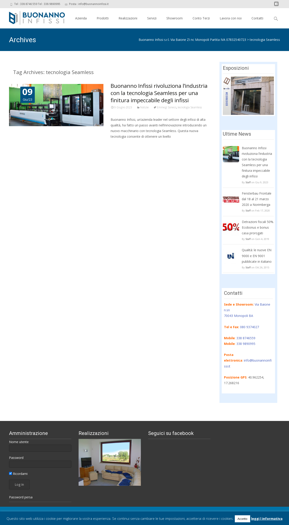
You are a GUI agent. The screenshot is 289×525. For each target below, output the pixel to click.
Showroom (174, 18)
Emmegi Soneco (166, 107)
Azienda (81, 18)
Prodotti (103, 18)
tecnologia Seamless (265, 39)
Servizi (151, 18)
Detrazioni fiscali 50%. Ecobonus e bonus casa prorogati (258, 227)
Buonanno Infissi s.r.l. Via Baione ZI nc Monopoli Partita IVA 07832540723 (192, 39)
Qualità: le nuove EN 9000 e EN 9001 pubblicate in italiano (257, 255)
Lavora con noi (231, 18)
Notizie (144, 107)
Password (16, 457)
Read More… (121, 145)
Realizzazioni (128, 18)
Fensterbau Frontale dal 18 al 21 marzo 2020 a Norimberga (256, 199)
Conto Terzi (201, 18)
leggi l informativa (266, 518)
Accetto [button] (242, 519)
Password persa (21, 497)
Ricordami (18, 474)
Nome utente (19, 442)
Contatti (257, 18)
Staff (248, 182)
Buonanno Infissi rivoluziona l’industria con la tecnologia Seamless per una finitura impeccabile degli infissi (159, 93)
